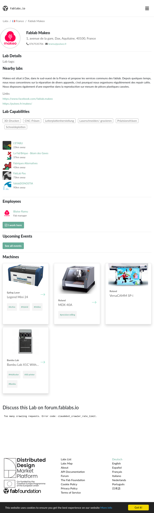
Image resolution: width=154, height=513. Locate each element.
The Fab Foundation (73, 480)
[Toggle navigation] (147, 8)
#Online (37, 307)
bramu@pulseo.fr (57, 43)
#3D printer (30, 374)
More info (106, 508)
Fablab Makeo (36, 21)
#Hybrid (24, 307)
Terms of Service (71, 492)
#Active (12, 307)
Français (117, 471)
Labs (5, 21)
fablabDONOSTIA (23, 183)
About (64, 467)
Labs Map (67, 463)
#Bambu (12, 384)
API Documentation (73, 471)
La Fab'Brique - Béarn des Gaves (30, 153)
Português (118, 484)
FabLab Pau (19, 173)
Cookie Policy (69, 484)
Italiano (116, 475)
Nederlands (119, 480)
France (18, 21)
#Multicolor (14, 374)
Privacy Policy (69, 488)
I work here (13, 225)
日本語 (116, 488)
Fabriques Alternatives (25, 163)
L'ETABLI (18, 143)
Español (117, 467)
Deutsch (117, 459)
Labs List (66, 459)
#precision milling (67, 315)
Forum (65, 475)
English (116, 463)
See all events (13, 245)
